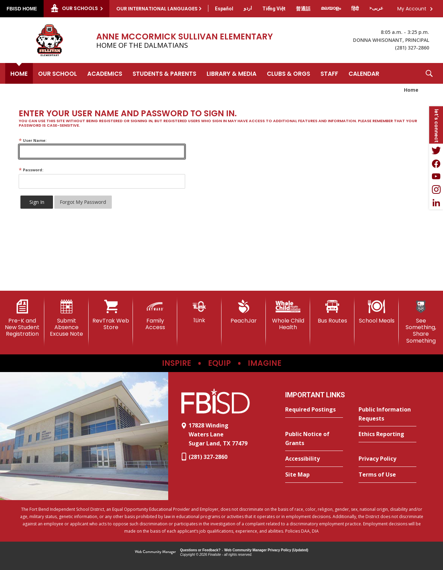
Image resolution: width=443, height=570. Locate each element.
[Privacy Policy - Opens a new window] (387, 459)
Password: (31, 170)
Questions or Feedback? (200, 550)
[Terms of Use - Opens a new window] (387, 475)
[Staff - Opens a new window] (329, 73)
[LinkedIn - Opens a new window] (436, 203)
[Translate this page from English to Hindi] (355, 8)
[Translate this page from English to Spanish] (224, 8)
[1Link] (199, 312)
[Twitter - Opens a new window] (436, 150)
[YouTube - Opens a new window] (436, 176)
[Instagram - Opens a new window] (436, 189)
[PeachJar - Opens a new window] (243, 312)
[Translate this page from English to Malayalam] (330, 8)
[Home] (19, 73)
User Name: (32, 140)
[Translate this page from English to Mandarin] (303, 8)
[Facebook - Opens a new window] (436, 163)
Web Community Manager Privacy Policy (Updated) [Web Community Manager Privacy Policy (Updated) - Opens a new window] (266, 550)
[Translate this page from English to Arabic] (376, 8)
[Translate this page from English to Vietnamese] (274, 8)
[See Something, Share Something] (421, 322)
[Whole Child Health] (288, 315)
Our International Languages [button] (157, 8)
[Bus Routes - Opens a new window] (332, 312)
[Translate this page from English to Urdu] (247, 8)
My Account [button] (411, 8)
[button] (429, 73)
